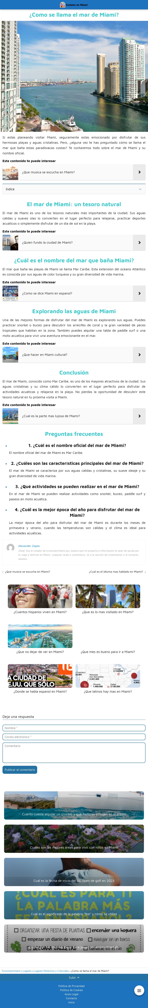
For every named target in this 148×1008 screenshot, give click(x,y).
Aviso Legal (71, 994)
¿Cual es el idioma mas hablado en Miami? (116, 571)
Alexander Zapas (29, 546)
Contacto (71, 998)
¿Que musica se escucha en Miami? (27, 571)
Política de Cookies (71, 990)
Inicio (71, 1002)
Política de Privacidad (71, 986)
